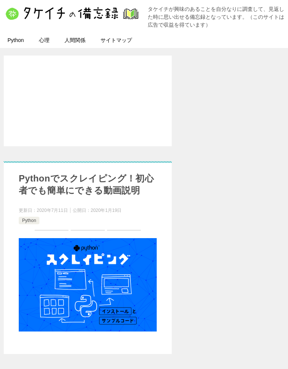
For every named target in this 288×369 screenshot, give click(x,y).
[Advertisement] (147, 111)
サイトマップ (116, 40)
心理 (44, 40)
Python (16, 40)
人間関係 (75, 40)
